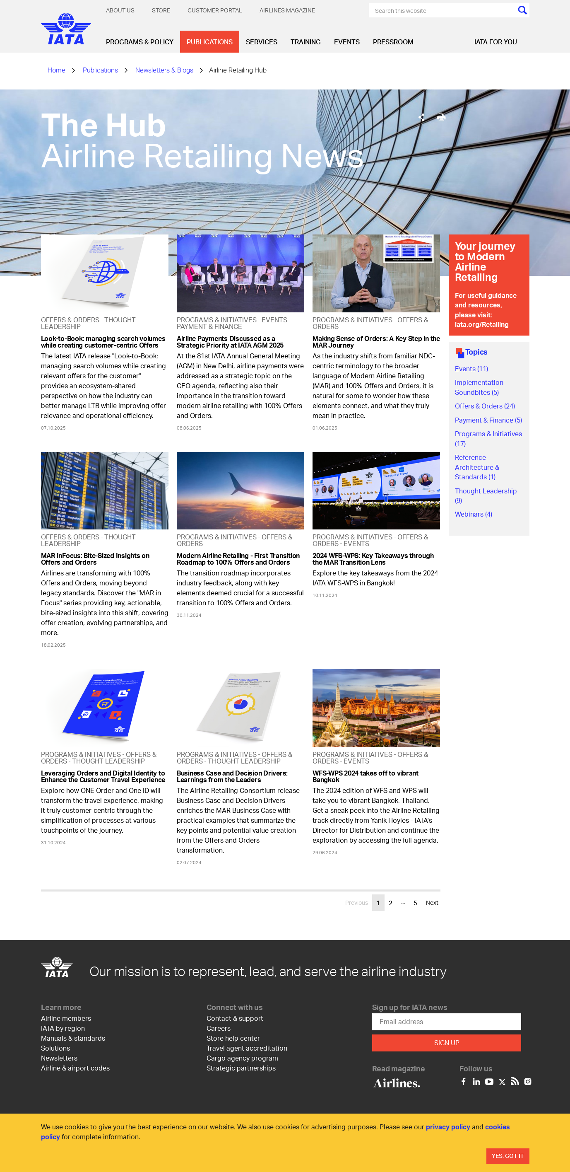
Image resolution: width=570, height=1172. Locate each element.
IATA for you (495, 41)
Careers (219, 1028)
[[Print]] (441, 117)
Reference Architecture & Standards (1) (477, 467)
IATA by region (63, 1028)
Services (261, 41)
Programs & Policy (139, 41)
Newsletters (59, 1058)
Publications (210, 41)
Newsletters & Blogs (164, 69)
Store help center (233, 1038)
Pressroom (393, 41)
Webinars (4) (473, 514)
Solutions (55, 1048)
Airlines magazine (287, 10)
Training (306, 41)
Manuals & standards (73, 1038)
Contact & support (235, 1018)
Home (56, 69)
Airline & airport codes (75, 1067)
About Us (120, 10)
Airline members (66, 1018)
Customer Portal (215, 10)
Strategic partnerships (241, 1067)
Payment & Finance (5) (488, 420)
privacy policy (448, 1126)
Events (347, 41)
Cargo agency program (242, 1058)
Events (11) (471, 368)
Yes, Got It (508, 1155)
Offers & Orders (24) (485, 405)
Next (432, 902)
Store (161, 10)
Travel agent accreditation (247, 1048)
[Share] (421, 117)
